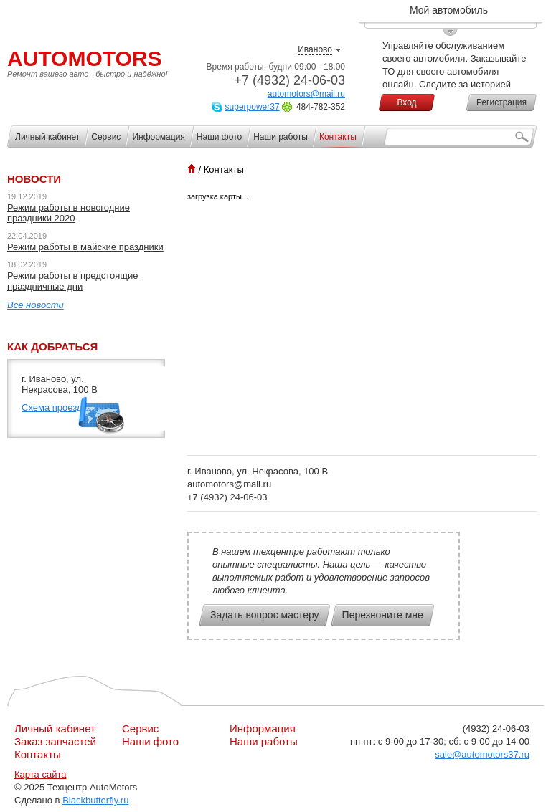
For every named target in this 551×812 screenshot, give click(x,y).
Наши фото (150, 741)
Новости (34, 179)
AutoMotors (84, 58)
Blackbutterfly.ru (95, 800)
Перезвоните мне (382, 615)
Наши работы (264, 741)
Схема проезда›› (57, 407)
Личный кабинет (54, 728)
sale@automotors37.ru (482, 754)
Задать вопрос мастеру (264, 615)
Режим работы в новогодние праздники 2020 (68, 213)
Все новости (35, 305)
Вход (406, 102)
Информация (263, 728)
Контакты (37, 754)
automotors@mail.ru (306, 94)
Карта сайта (40, 774)
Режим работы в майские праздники (85, 247)
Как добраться (52, 346)
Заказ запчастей (55, 741)
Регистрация (501, 102)
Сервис (140, 728)
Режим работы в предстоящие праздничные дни (72, 281)
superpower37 (252, 107)
